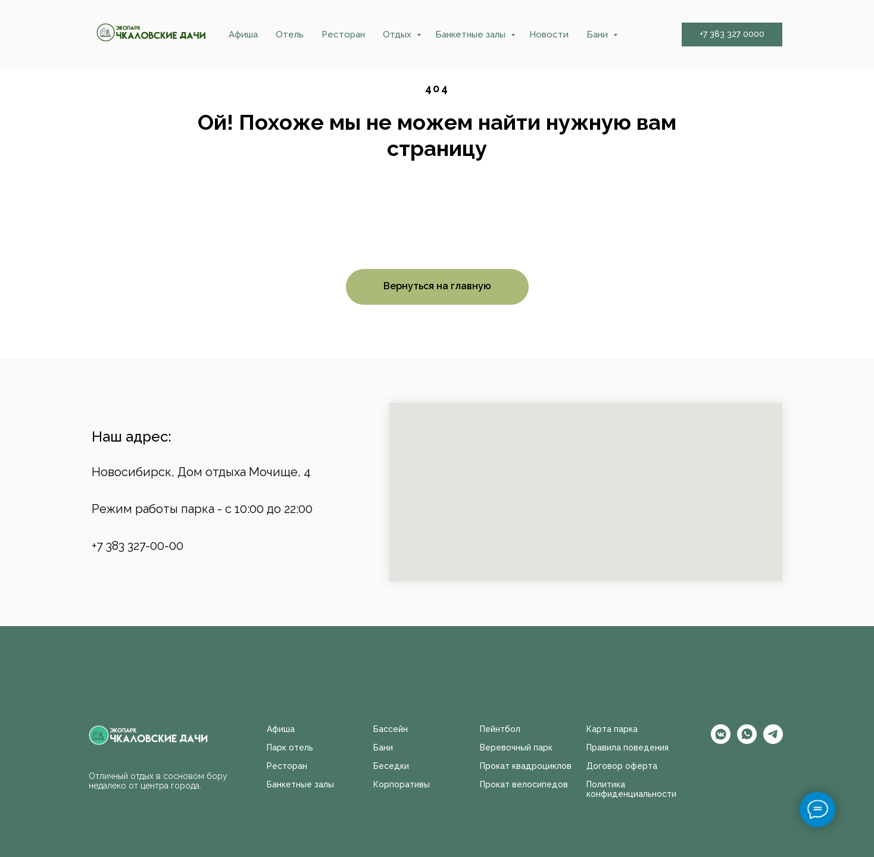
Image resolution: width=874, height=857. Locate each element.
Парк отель (290, 747)
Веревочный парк (516, 747)
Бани (598, 34)
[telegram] (773, 741)
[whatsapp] (747, 741)
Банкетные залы (471, 34)
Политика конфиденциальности (631, 789)
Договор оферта (621, 766)
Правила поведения (627, 747)
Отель (290, 34)
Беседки (391, 766)
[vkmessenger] (721, 741)
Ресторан (343, 34)
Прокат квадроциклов (526, 766)
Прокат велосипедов (524, 784)
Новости (549, 34)
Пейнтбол (500, 729)
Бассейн (390, 729)
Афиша (243, 34)
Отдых (398, 34)
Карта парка (612, 729)
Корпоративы (401, 784)
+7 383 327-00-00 (137, 546)
